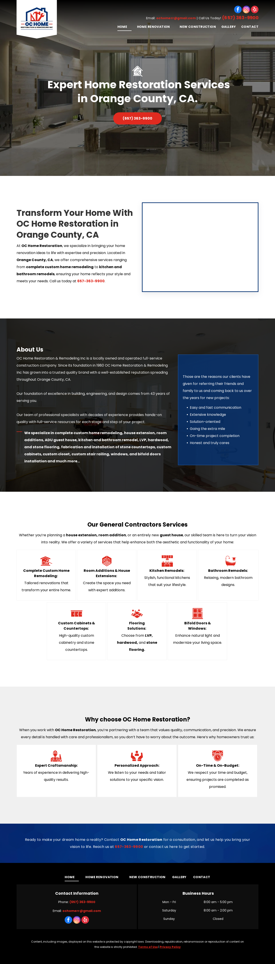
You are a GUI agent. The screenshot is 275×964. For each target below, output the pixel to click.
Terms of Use (148, 947)
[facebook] (238, 9)
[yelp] (254, 9)
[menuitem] (122, 27)
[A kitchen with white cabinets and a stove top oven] (200, 247)
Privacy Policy (170, 947)
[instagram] (246, 9)
